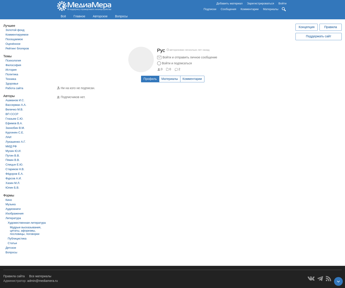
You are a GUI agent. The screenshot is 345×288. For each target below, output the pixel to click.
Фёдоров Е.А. (14, 173)
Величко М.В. (14, 109)
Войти (282, 3)
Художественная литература (27, 222)
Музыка (11, 204)
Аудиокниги (13, 209)
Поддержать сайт (318, 36)
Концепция (307, 27)
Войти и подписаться (177, 63)
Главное (79, 16)
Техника (11, 79)
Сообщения (228, 9)
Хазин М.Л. (13, 183)
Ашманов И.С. (15, 100)
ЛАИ (8, 137)
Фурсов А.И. (14, 178)
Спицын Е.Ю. (14, 164)
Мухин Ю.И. (13, 151)
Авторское (100, 16)
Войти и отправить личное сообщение (190, 57)
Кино (9, 200)
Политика (12, 74)
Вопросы (121, 16)
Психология (13, 60)
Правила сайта (14, 276)
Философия (13, 65)
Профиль (150, 79)
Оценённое (13, 43)
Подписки (210, 9)
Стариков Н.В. (15, 169)
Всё (63, 16)
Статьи (12, 243)
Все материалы (40, 276)
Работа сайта (14, 88)
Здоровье (12, 83)
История (11, 69)
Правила (330, 27)
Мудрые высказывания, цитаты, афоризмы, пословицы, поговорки (25, 231)
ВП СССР (12, 114)
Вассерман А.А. (16, 104)
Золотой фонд (15, 30)
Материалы (270, 9)
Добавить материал (229, 3)
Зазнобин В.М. (15, 128)
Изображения (15, 213)
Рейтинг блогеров (17, 48)
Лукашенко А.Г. (16, 141)
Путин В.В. (13, 155)
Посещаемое (14, 39)
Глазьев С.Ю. (14, 118)
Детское (11, 247)
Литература (13, 218)
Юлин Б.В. (12, 187)
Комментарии (250, 9)
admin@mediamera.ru (42, 281)
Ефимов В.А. (14, 123)
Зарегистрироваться (260, 3)
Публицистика (17, 238)
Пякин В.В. (13, 160)
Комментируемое (17, 34)
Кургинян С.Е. (15, 132)
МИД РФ (11, 146)
